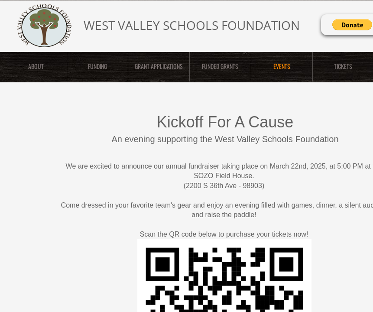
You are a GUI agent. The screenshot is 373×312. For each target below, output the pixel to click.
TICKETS (343, 66)
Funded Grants (220, 66)
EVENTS (281, 66)
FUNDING (97, 66)
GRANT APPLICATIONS (159, 66)
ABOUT (36, 66)
